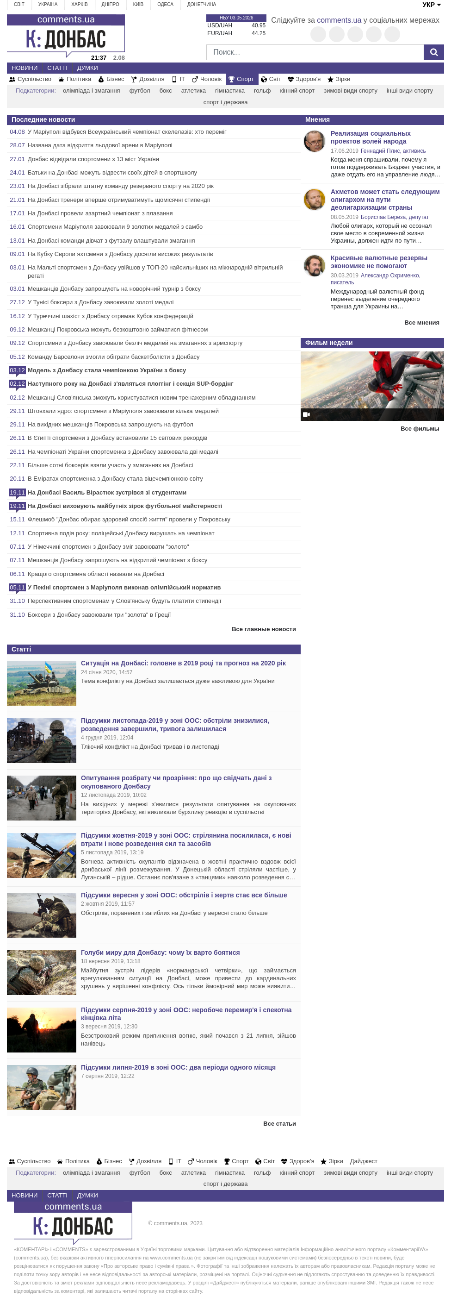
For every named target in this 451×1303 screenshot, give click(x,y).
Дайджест (363, 1161)
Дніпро (110, 4)
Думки (87, 67)
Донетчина (201, 4)
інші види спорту (410, 90)
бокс (166, 90)
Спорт (245, 78)
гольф (262, 90)
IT (182, 78)
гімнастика (230, 90)
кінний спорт (297, 90)
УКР (428, 4)
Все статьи (279, 1123)
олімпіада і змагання (91, 90)
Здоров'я (308, 78)
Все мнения (421, 322)
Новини (24, 67)
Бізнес (115, 78)
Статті (57, 67)
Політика (79, 78)
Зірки (343, 78)
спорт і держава (226, 102)
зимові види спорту (350, 90)
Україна (48, 4)
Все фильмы (420, 428)
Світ (19, 4)
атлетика (193, 90)
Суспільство (34, 78)
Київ (138, 4)
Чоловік (211, 78)
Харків (79, 4)
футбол (140, 90)
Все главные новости (264, 629)
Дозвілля (151, 78)
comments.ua (339, 20)
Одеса (165, 4)
